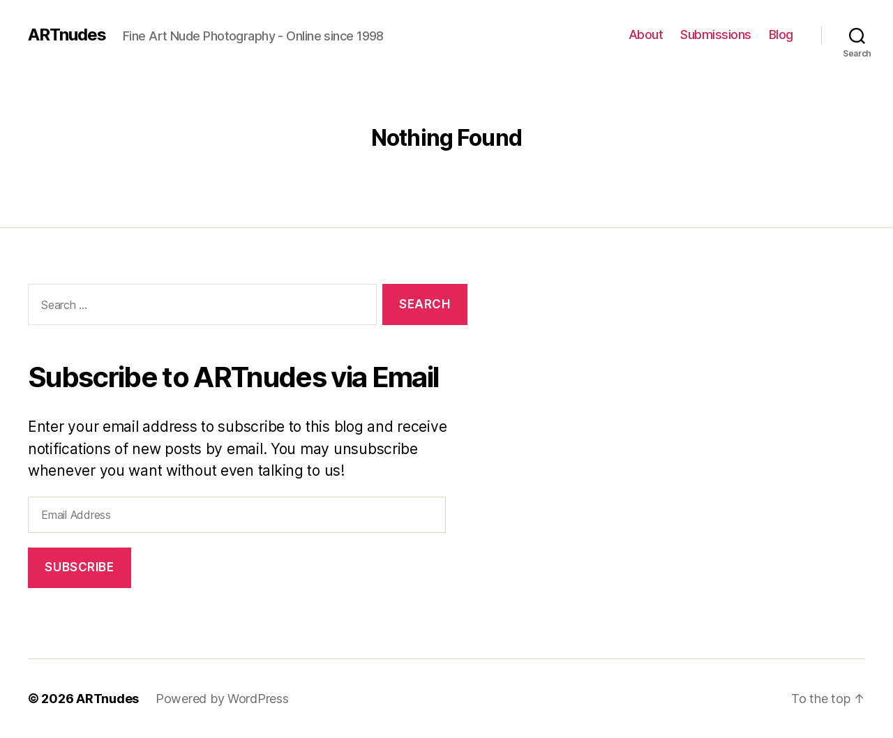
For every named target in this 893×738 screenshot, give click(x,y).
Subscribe (79, 567)
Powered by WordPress (222, 698)
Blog (781, 34)
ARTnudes (67, 35)
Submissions (715, 34)
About (646, 34)
